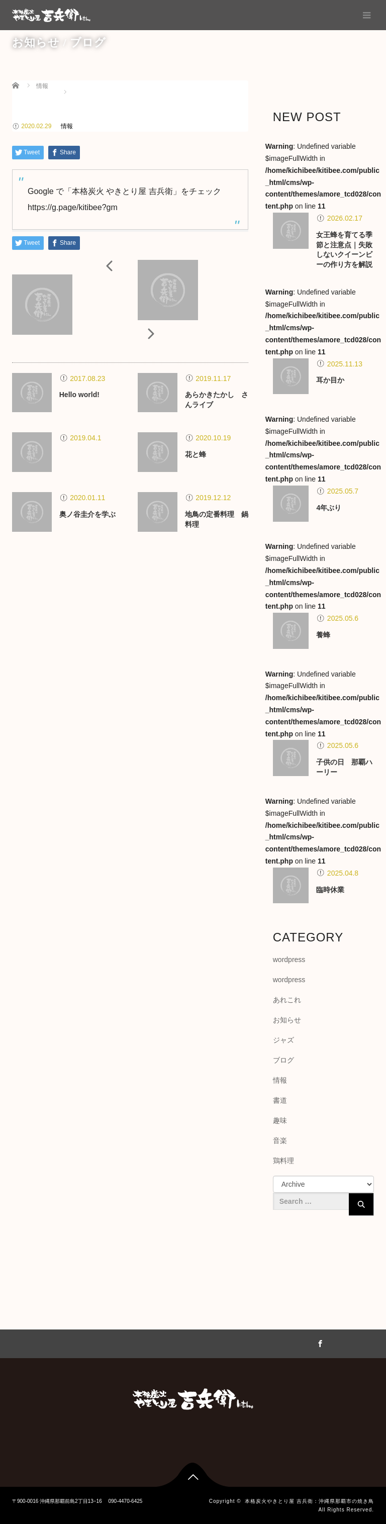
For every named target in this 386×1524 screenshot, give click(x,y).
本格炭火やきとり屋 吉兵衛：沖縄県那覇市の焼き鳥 (309, 1501)
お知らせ (287, 1020)
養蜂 (323, 635)
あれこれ (287, 1000)
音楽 (280, 1140)
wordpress (289, 960)
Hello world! (79, 395)
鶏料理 (283, 1161)
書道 (280, 1100)
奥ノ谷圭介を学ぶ (87, 514)
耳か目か (330, 380)
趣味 (280, 1120)
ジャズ (283, 1040)
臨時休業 (330, 890)
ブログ (283, 1060)
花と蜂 (195, 454)
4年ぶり (328, 508)
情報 (67, 126)
